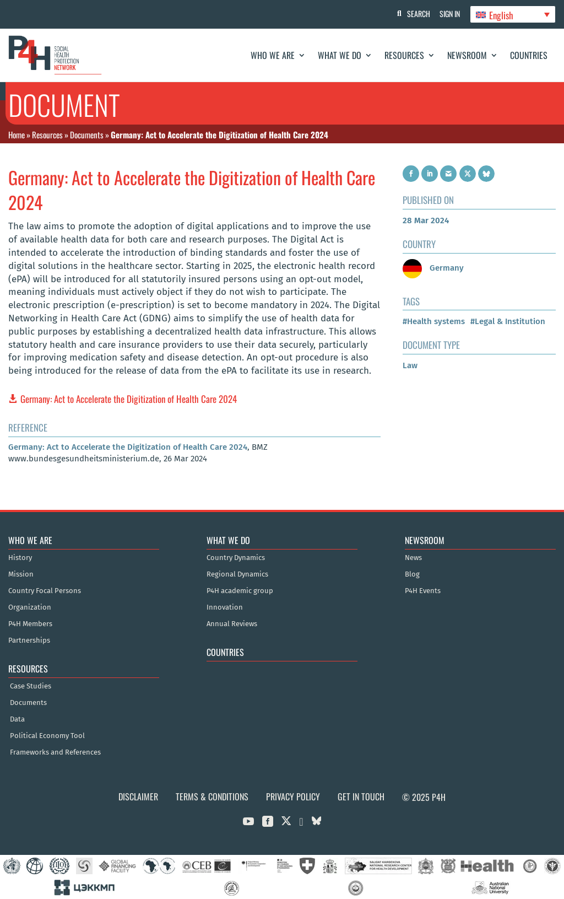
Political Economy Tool (47, 736)
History (20, 558)
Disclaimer (138, 796)
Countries (528, 55)
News (413, 558)
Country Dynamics (236, 558)
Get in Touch (361, 796)
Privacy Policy (293, 796)
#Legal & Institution (507, 321)
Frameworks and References (55, 752)
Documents (87, 134)
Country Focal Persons (44, 591)
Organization (29, 607)
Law (410, 365)
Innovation (225, 607)
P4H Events (423, 591)
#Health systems (434, 321)
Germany (433, 268)
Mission (21, 574)
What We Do (339, 55)
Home (16, 134)
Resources (404, 55)
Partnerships (29, 640)
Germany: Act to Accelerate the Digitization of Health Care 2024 (128, 399)
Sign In (448, 13)
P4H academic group (240, 591)
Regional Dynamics (237, 574)
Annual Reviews (232, 624)
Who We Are (273, 55)
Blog (412, 574)
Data (17, 719)
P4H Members (30, 624)
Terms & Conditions (212, 796)
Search (415, 13)
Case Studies (30, 686)
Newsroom (467, 55)
